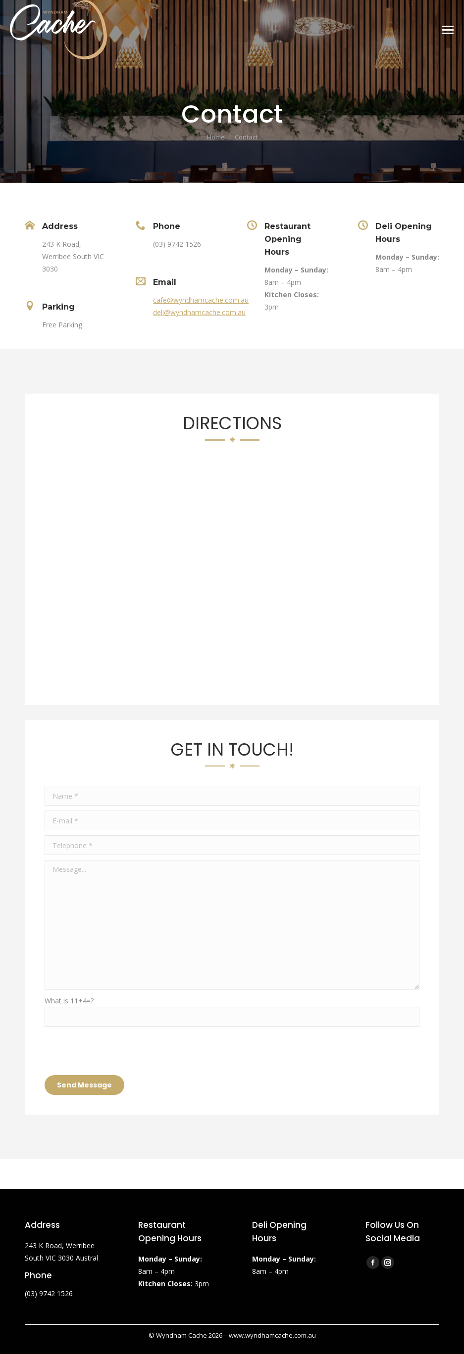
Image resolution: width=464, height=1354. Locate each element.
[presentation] (120, 1051)
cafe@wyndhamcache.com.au (201, 300)
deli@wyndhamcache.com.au (199, 312)
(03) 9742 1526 (49, 1293)
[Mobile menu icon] (447, 30)
